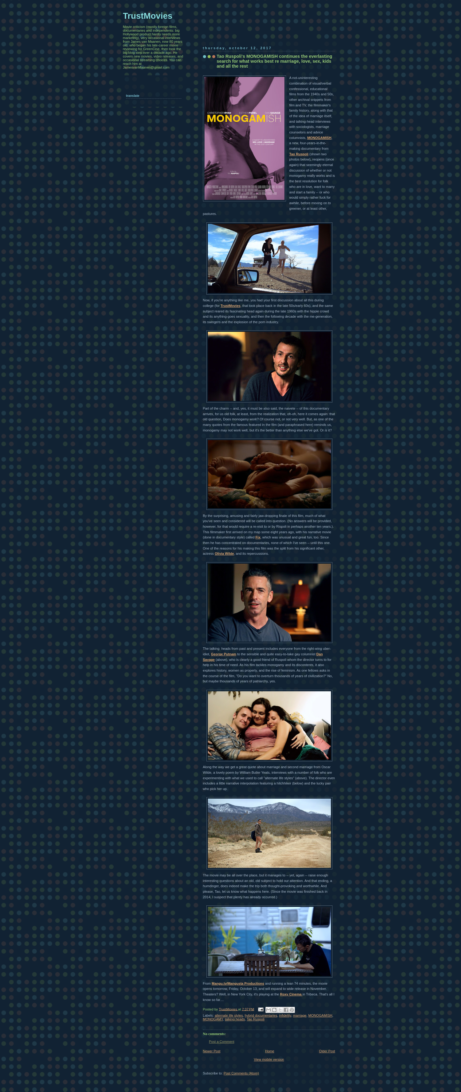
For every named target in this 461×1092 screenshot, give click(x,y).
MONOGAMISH (319, 138)
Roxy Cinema (291, 994)
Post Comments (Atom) (241, 1073)
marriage (300, 1015)
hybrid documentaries (261, 1015)
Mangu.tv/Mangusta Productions (238, 983)
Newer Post (212, 1051)
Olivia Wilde (224, 553)
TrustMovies (230, 306)
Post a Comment (221, 1041)
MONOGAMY (213, 1019)
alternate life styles (229, 1015)
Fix (258, 537)
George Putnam (223, 654)
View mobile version (269, 1059)
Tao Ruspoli (255, 1019)
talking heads (235, 1019)
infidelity (285, 1015)
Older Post (327, 1051)
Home (269, 1051)
